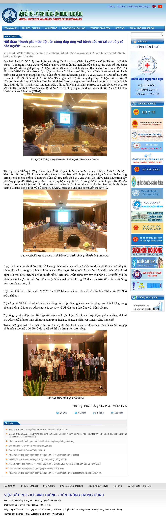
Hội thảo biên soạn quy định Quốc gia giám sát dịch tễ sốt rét (36, 468)
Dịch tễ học (11, 36)
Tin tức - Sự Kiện (31, 28)
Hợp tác (119, 28)
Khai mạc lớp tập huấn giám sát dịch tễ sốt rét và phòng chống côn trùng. (42, 441)
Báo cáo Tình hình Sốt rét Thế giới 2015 (27, 450)
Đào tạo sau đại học (73, 28)
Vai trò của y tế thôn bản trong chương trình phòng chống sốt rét (37, 459)
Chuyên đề (51, 28)
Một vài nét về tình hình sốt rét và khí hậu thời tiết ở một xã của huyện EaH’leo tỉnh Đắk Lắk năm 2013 (55, 464)
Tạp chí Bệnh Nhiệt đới (142, 28)
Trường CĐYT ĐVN (100, 28)
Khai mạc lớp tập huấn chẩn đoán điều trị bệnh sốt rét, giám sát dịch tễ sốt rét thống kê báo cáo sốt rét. (55, 473)
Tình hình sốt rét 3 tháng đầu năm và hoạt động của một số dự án (38, 429)
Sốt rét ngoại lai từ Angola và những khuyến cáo (30, 446)
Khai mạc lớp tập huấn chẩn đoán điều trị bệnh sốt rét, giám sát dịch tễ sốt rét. (44, 455)
